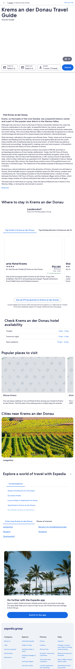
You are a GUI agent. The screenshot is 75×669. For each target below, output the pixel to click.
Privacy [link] (42, 596)
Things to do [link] (8, 122)
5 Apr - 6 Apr (64, 344)
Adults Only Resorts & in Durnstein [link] (21, 477)
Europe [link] (4, 3)
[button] (37, 460)
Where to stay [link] (8, 119)
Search (68, 68)
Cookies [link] (42, 600)
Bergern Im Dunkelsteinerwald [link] (52, 513)
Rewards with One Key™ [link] (28, 635)
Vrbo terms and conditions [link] (45, 615)
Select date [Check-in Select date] (12, 69)
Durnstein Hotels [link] (14, 482)
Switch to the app (35, 568)
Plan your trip (68, 3)
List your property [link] (10, 604)
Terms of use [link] (44, 604)
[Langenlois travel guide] (19, 437)
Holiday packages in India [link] (29, 611)
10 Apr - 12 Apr (63, 349)
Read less (5, 195)
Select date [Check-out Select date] (30, 69)
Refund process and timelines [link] (65, 609)
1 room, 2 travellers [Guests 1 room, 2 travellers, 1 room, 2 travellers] (51, 69)
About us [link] (7, 596)
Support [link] (60, 596)
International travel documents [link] (64, 621)
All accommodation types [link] (28, 625)
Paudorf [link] (6, 518)
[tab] (19, 237)
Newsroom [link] (8, 612)
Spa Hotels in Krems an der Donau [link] (21, 497)
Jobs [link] (5, 600)
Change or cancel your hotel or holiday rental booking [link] (65, 602)
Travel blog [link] (25, 630)
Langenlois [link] (8, 513)
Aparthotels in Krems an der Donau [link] (21, 492)
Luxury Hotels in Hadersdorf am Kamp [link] (23, 487)
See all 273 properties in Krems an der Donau (37, 307)
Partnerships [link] (8, 608)
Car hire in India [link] (27, 620)
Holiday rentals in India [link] (28, 605)
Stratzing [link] (43, 518)
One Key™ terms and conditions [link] (47, 609)
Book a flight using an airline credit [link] (65, 615)
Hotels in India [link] (27, 600)
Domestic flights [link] (27, 616)
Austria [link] (11, 3)
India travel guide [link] (28, 596)
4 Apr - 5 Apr (64, 338)
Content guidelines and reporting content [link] (46, 622)
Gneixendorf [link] (9, 523)
